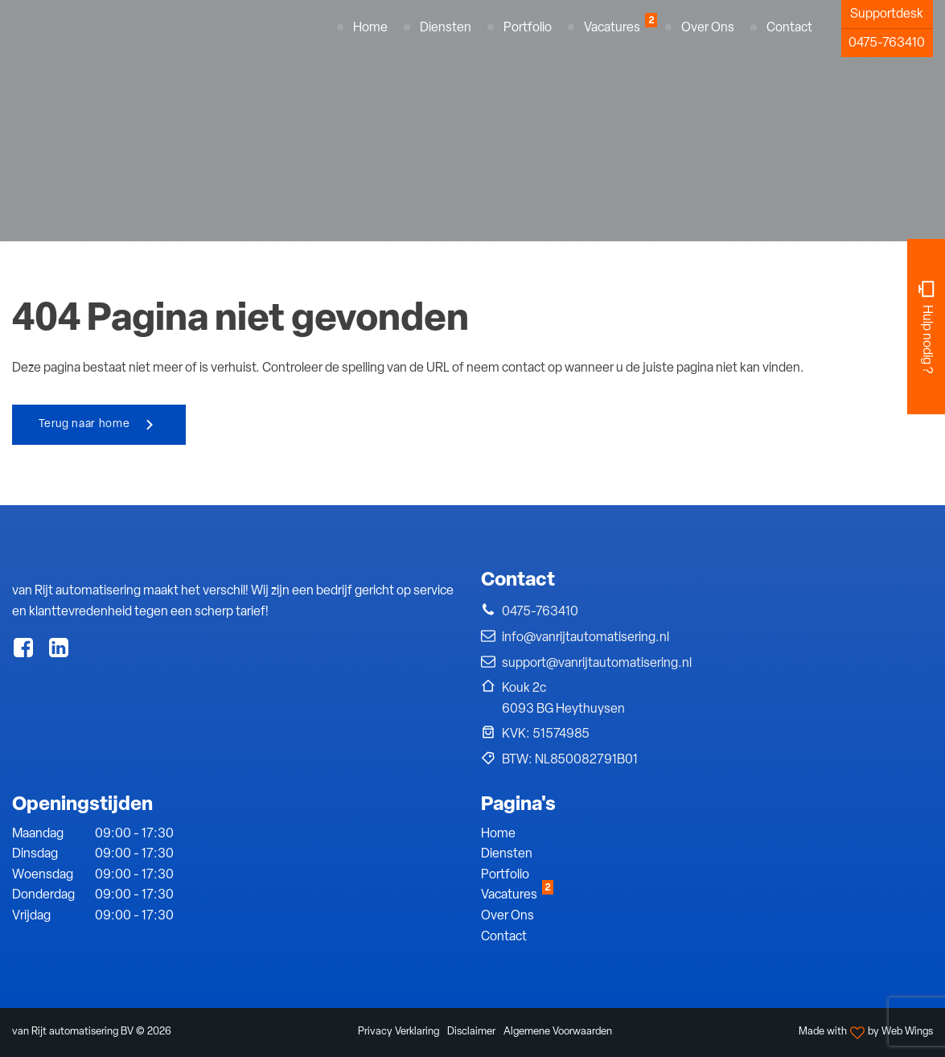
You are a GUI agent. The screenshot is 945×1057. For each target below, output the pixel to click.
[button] (536, 613)
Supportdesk (886, 14)
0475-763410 (886, 43)
